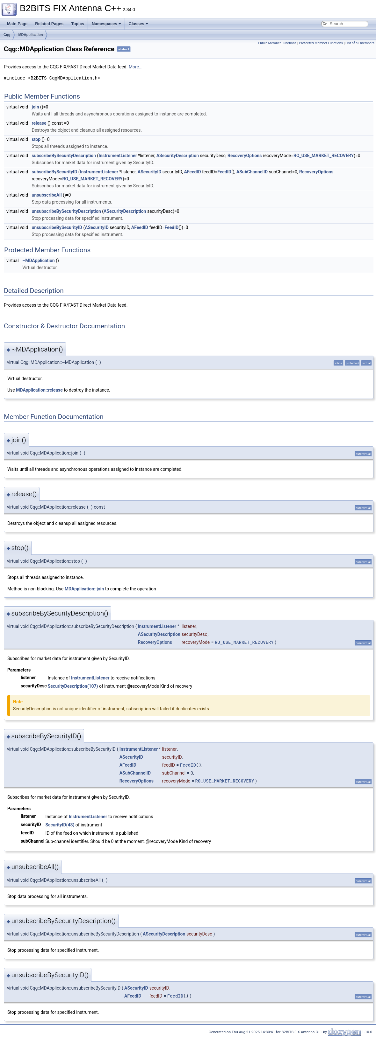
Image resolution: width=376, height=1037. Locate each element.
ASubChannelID (252, 171)
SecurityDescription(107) (73, 686)
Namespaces (106, 23)
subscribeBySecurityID (54, 171)
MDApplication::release (39, 390)
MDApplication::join (84, 588)
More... (135, 66)
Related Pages (49, 23)
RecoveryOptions (245, 155)
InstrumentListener (117, 155)
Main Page (17, 23)
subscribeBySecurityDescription (64, 155)
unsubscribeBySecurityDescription (66, 211)
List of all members (359, 43)
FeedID (224, 171)
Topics (77, 23)
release (39, 123)
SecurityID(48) (59, 824)
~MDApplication (38, 260)
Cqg (7, 35)
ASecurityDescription (177, 155)
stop (36, 139)
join (35, 106)
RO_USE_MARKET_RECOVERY (323, 155)
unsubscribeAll (47, 195)
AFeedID (192, 171)
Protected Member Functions (321, 43)
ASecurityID (150, 171)
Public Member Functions (277, 43)
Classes (138, 23)
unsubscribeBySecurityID (57, 227)
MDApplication (30, 35)
